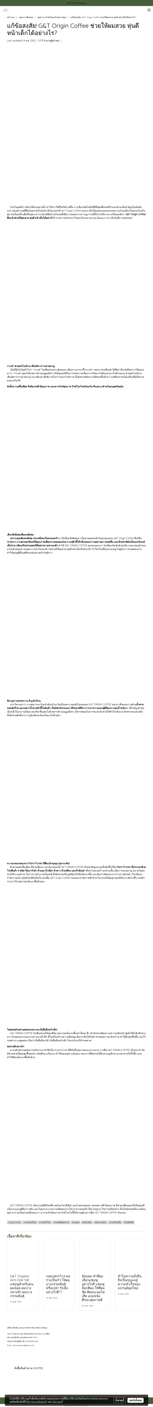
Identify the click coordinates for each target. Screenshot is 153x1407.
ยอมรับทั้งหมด (135, 1400)
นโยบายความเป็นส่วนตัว (36, 1401)
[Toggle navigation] (149, 10)
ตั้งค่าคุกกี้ (119, 1400)
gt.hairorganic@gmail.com (23, 1345)
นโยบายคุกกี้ (57, 1401)
